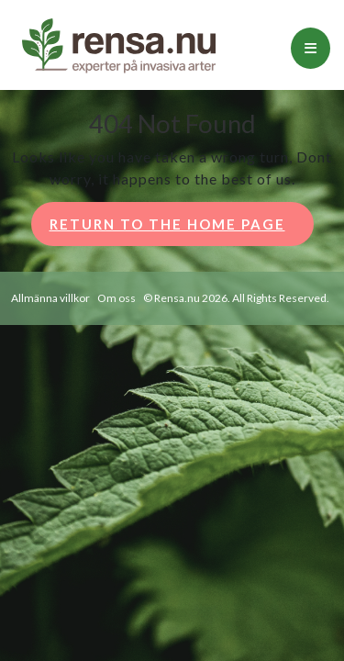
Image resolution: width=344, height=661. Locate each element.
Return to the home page (182, 229)
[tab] (310, 48)
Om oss (116, 298)
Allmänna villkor (50, 298)
